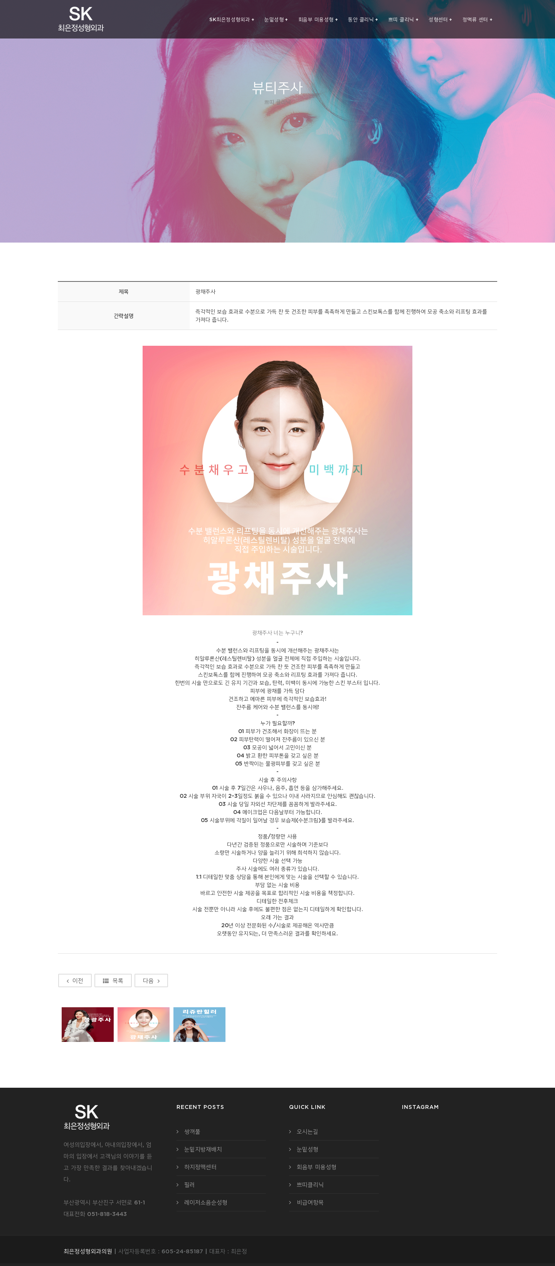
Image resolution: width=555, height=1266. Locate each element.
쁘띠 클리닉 (403, 19)
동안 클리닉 (363, 19)
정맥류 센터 (477, 19)
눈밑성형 (276, 19)
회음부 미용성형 (318, 19)
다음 (151, 980)
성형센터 (440, 19)
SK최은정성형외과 (231, 19)
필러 (189, 1184)
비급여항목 (310, 1202)
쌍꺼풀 (192, 1131)
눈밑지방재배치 (203, 1149)
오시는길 (307, 1131)
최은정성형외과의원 (88, 1251)
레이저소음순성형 (205, 1202)
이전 (75, 980)
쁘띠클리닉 (310, 1184)
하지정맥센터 (200, 1167)
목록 (113, 980)
